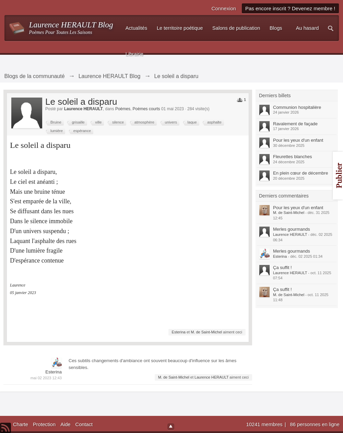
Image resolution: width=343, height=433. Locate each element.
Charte (20, 424)
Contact (84, 424)
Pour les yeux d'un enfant (298, 140)
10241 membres (265, 424)
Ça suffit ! (282, 267)
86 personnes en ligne (315, 424)
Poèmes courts (146, 108)
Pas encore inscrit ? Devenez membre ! (290, 8)
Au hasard (307, 28)
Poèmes (122, 108)
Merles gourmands (291, 229)
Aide (65, 424)
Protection (44, 424)
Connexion (223, 8)
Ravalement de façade (295, 123)
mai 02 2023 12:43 (46, 378)
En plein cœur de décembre (300, 173)
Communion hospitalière (297, 107)
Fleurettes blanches (292, 156)
